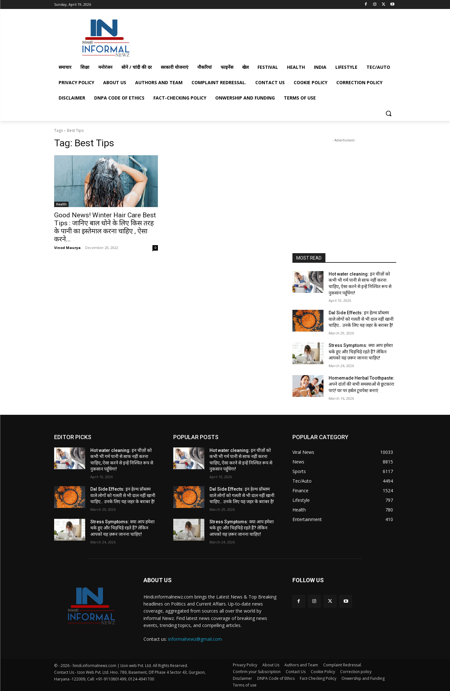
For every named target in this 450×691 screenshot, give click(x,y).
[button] (388, 113)
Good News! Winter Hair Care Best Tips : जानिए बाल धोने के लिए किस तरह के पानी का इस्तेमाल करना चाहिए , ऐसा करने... (105, 227)
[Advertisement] (273, 36)
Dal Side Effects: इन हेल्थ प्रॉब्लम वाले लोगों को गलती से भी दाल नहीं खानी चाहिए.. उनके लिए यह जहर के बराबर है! (361, 319)
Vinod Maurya (67, 247)
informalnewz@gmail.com (195, 639)
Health (61, 204)
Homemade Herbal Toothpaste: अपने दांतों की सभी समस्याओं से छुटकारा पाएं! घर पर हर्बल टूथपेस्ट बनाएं (361, 384)
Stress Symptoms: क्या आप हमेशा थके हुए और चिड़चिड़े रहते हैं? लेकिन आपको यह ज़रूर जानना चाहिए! (361, 351)
